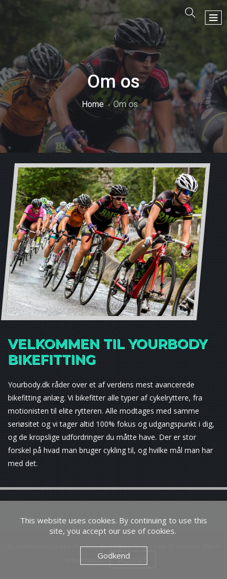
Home (93, 104)
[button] (213, 17)
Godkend (114, 555)
